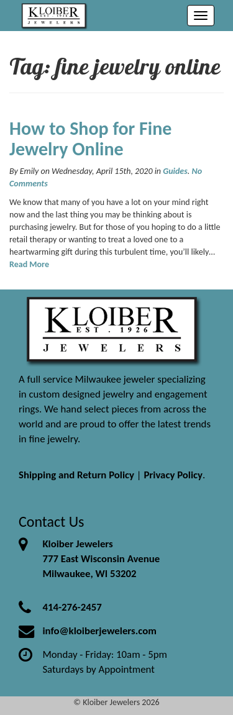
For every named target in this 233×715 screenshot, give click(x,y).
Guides (175, 171)
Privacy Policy (173, 474)
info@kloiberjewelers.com (99, 630)
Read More (29, 264)
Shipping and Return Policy (76, 474)
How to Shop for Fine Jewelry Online (90, 138)
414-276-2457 (71, 607)
